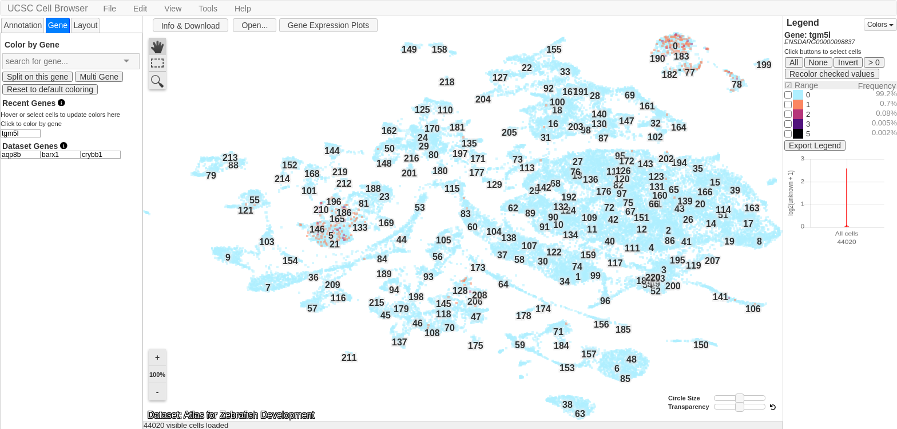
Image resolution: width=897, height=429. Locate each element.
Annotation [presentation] (22, 25)
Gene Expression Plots (328, 25)
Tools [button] (208, 8)
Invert (848, 62)
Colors (880, 25)
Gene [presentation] (58, 25)
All (794, 62)
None (818, 62)
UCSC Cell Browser (47, 8)
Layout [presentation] (85, 25)
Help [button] (243, 8)
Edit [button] (140, 8)
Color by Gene (32, 44)
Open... (254, 25)
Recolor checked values (832, 73)
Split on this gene (37, 76)
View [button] (172, 8)
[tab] (22, 25)
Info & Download (190, 25)
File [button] (109, 8)
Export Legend (815, 145)
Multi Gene (99, 76)
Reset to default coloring (50, 89)
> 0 (874, 62)
